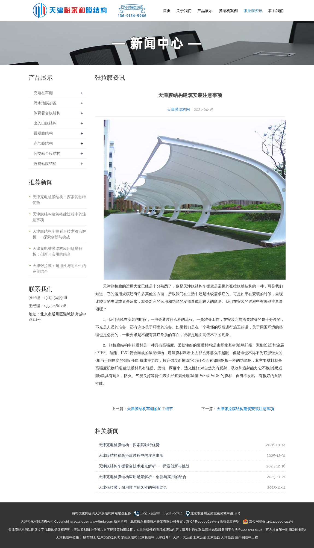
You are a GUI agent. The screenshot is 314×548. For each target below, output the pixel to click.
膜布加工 (89, 537)
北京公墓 (199, 537)
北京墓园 (213, 537)
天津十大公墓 (182, 537)
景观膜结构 (43, 133)
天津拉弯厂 (163, 537)
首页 (167, 10)
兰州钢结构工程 (246, 537)
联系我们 (276, 10)
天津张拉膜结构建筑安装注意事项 (245, 409)
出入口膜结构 (45, 123)
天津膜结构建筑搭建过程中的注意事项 (130, 455)
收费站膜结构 (45, 163)
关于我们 (184, 10)
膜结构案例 (228, 10)
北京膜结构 (146, 537)
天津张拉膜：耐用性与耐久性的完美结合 (132, 487)
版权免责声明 (229, 521)
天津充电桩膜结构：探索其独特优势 (129, 445)
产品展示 (205, 10)
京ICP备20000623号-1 (202, 521)
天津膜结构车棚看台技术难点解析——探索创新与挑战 (143, 466)
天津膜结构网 (178, 109)
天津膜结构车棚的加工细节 (150, 409)
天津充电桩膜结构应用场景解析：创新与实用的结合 (142, 477)
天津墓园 (227, 537)
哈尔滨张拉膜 (107, 537)
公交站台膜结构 (47, 153)
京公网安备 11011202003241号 (268, 521)
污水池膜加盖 (45, 103)
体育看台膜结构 (47, 113)
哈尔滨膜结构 (127, 537)
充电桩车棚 (43, 93)
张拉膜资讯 (253, 10)
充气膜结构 (43, 143)
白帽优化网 (80, 513)
